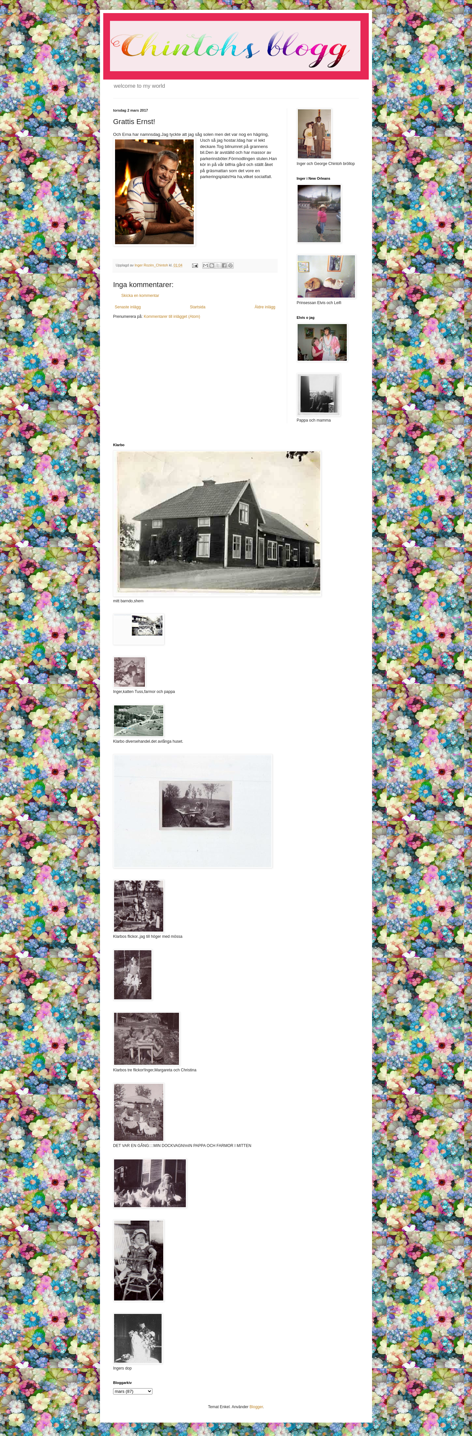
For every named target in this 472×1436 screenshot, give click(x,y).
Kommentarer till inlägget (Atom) (172, 316)
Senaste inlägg (128, 307)
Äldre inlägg (265, 307)
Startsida (197, 307)
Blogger (256, 1407)
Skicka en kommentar (140, 295)
